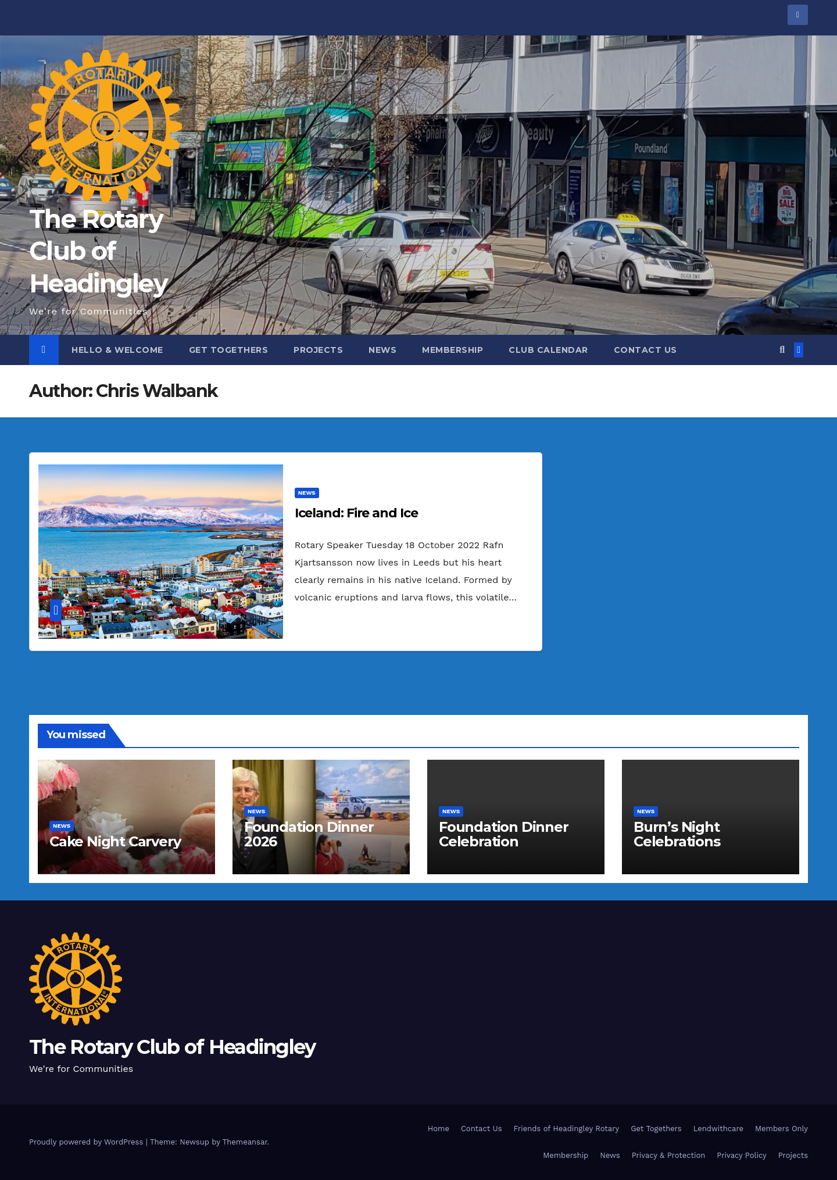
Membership (452, 350)
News (382, 350)
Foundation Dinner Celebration (503, 834)
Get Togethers (229, 350)
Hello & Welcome (117, 350)
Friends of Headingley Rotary (567, 1128)
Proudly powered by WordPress (87, 1142)
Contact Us (645, 350)
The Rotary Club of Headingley (98, 251)
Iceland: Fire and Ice (356, 513)
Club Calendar (548, 350)
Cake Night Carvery (114, 841)
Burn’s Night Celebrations (677, 834)
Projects (318, 350)
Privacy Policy (741, 1155)
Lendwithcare (718, 1128)
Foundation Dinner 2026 (309, 834)
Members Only (781, 1128)
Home (438, 1128)
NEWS (307, 492)
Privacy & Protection (669, 1155)
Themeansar (245, 1142)
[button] (782, 349)
